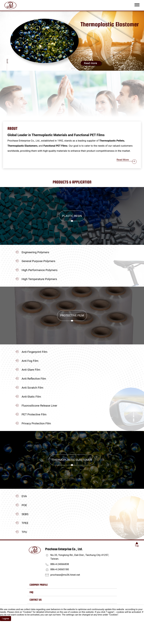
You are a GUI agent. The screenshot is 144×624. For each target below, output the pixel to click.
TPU (24, 532)
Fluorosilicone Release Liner (39, 405)
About (12, 128)
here (58, 614)
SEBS (25, 514)
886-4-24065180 (59, 569)
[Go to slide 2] (72, 68)
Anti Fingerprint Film (34, 352)
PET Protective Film (34, 414)
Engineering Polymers (35, 252)
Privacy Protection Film (36, 423)
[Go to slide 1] (70, 68)
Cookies (27, 612)
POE (24, 505)
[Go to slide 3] (74, 68)
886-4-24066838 (59, 564)
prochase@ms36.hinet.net (65, 574)
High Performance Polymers (39, 270)
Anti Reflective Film (34, 378)
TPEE (25, 523)
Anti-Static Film (31, 396)
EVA (24, 496)
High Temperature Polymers (39, 279)
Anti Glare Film (31, 369)
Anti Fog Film (30, 361)
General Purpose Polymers (38, 261)
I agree (5, 618)
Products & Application (72, 182)
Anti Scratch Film (32, 387)
